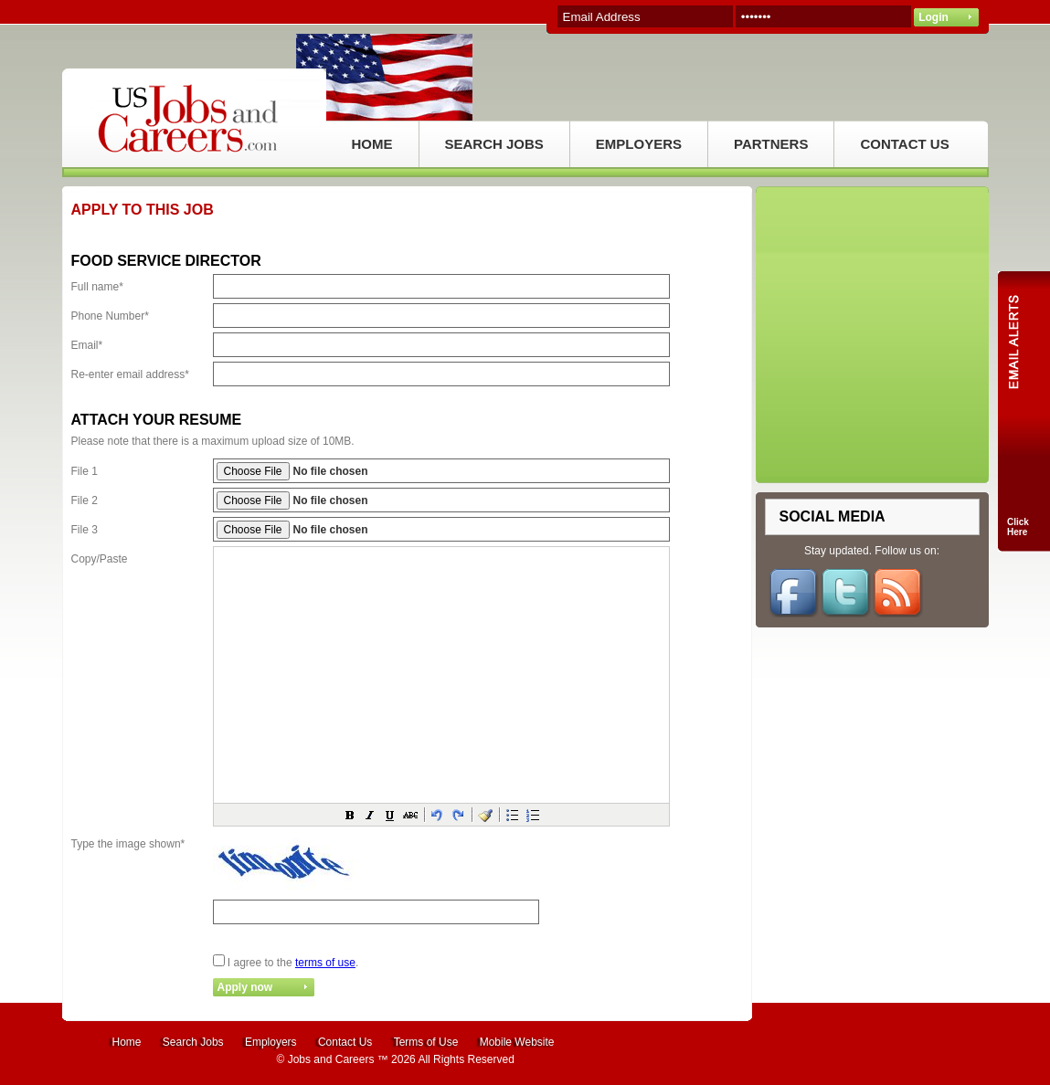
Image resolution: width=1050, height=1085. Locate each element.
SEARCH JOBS (494, 144)
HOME (372, 144)
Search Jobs (193, 1042)
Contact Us (345, 1042)
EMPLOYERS (639, 144)
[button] (350, 815)
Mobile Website (517, 1042)
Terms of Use (426, 1042)
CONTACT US (904, 144)
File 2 (84, 500)
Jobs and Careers (331, 1059)
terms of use (325, 962)
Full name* (97, 286)
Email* (87, 345)
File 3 (84, 529)
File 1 (84, 471)
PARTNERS (771, 144)
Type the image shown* (128, 843)
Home (127, 1042)
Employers (271, 1042)
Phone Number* (110, 316)
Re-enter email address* (130, 374)
